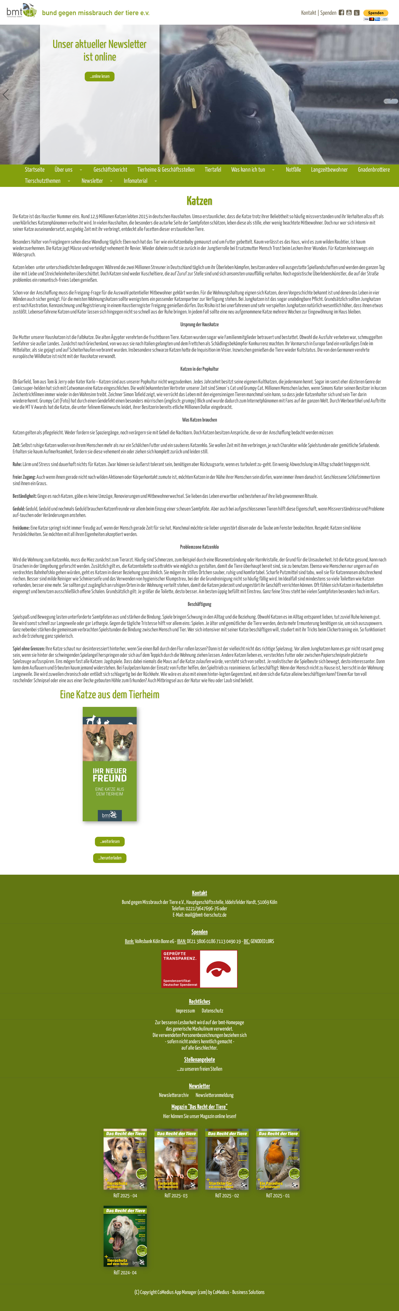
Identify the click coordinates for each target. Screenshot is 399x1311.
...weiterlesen (110, 841)
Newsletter (92, 181)
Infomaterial (135, 181)
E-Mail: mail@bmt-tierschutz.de (199, 915)
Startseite (35, 170)
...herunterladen (109, 858)
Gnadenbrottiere (374, 170)
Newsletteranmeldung (215, 1095)
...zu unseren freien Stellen (199, 1069)
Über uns (64, 170)
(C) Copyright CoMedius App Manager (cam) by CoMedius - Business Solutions (199, 1292)
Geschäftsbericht (110, 170)
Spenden (328, 13)
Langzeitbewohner (329, 170)
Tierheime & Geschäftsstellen (166, 170)
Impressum (185, 1011)
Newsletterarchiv (174, 1095)
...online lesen (99, 76)
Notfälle (293, 170)
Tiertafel (213, 170)
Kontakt (308, 13)
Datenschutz (212, 1011)
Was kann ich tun (248, 170)
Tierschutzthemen (43, 181)
